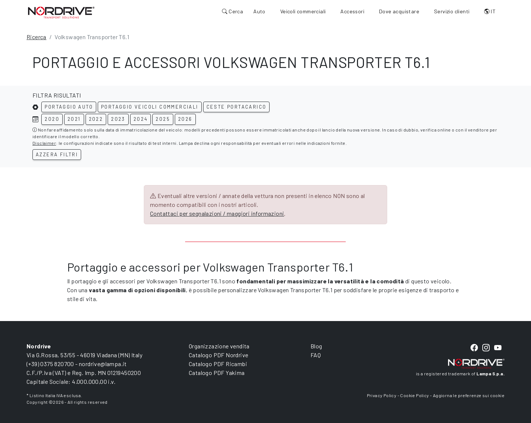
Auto (259, 11)
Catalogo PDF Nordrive (218, 354)
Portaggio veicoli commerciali (149, 107)
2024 (140, 119)
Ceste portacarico (236, 107)
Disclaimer (44, 143)
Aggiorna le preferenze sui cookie (468, 395)
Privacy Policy (382, 395)
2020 (52, 119)
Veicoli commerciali (303, 11)
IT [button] (490, 11)
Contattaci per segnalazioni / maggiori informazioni (217, 213)
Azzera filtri (57, 154)
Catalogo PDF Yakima (217, 372)
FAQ (315, 354)
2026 (185, 119)
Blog (316, 345)
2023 (118, 119)
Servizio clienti (451, 11)
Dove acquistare (399, 11)
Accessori (352, 11)
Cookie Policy (414, 395)
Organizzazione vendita (219, 345)
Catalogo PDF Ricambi (218, 363)
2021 (74, 119)
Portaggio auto (69, 107)
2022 (96, 119)
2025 (163, 119)
